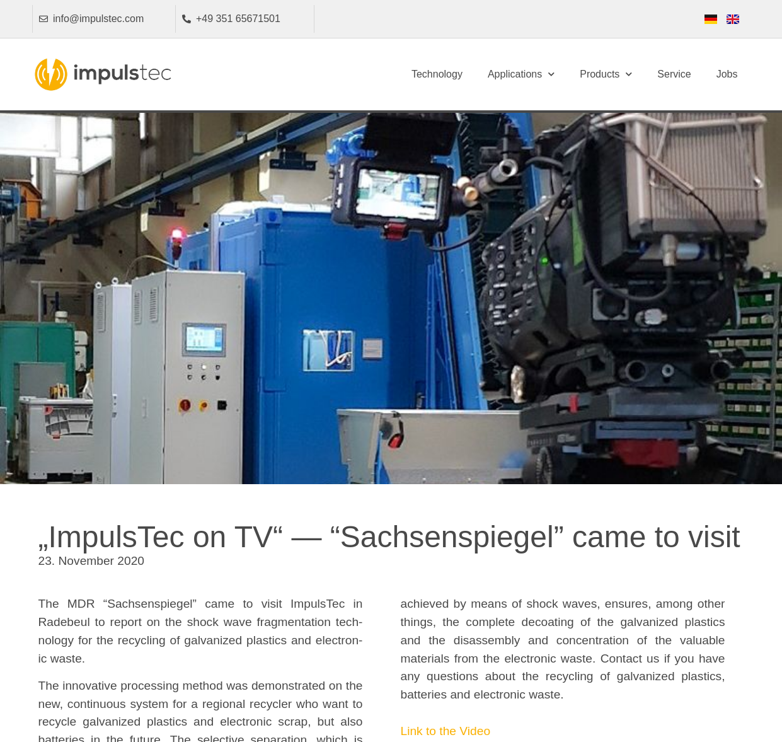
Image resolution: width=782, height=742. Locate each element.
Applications (521, 74)
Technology (437, 74)
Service (674, 74)
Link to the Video (446, 731)
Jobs (727, 74)
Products (606, 74)
